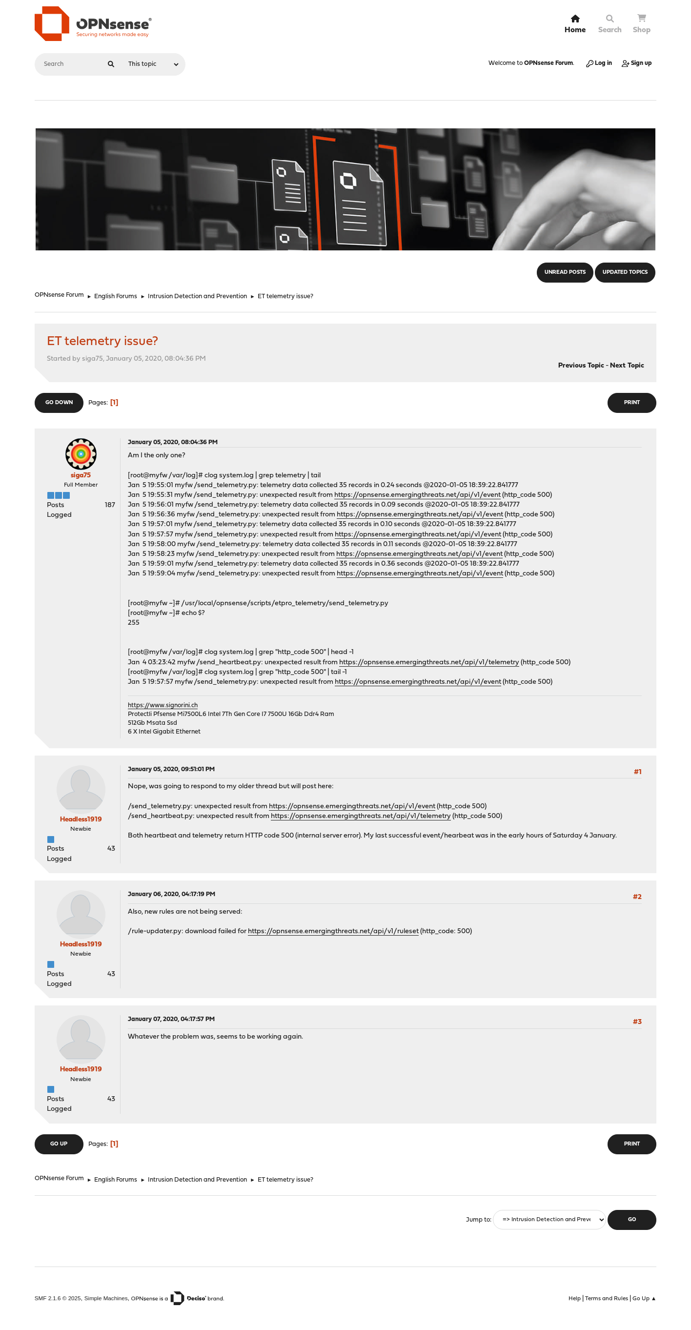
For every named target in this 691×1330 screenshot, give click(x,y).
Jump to (478, 1220)
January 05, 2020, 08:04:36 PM (173, 442)
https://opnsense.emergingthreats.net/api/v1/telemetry (429, 662)
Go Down (59, 403)
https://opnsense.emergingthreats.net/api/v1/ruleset (333, 931)
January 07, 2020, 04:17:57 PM (171, 1019)
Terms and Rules (606, 1299)
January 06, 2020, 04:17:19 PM (171, 894)
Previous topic (581, 365)
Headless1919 (81, 819)
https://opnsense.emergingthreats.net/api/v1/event (417, 495)
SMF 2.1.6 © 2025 (58, 1298)
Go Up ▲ (644, 1299)
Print (632, 403)
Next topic (627, 365)
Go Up (58, 1144)
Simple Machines (106, 1298)
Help (575, 1299)
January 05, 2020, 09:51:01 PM (171, 769)
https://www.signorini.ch (163, 705)
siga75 (81, 475)
